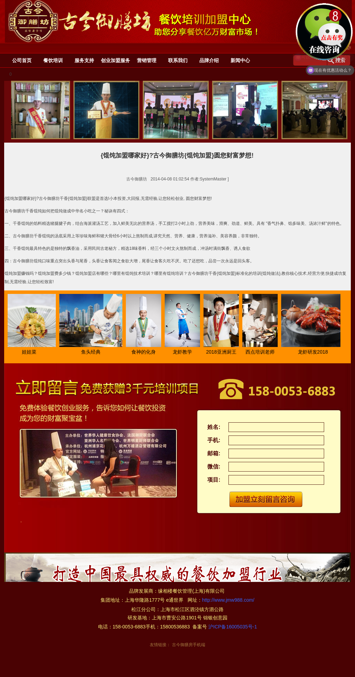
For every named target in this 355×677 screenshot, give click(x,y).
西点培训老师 (261, 352)
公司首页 (22, 60)
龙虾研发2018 (314, 352)
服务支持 (84, 60)
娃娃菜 (30, 352)
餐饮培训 (53, 60)
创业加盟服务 (115, 60)
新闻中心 (240, 60)
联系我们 (178, 60)
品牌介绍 (209, 60)
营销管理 (146, 60)
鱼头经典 (92, 352)
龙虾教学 (183, 352)
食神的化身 (144, 352)
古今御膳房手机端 (188, 644)
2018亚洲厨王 (222, 352)
